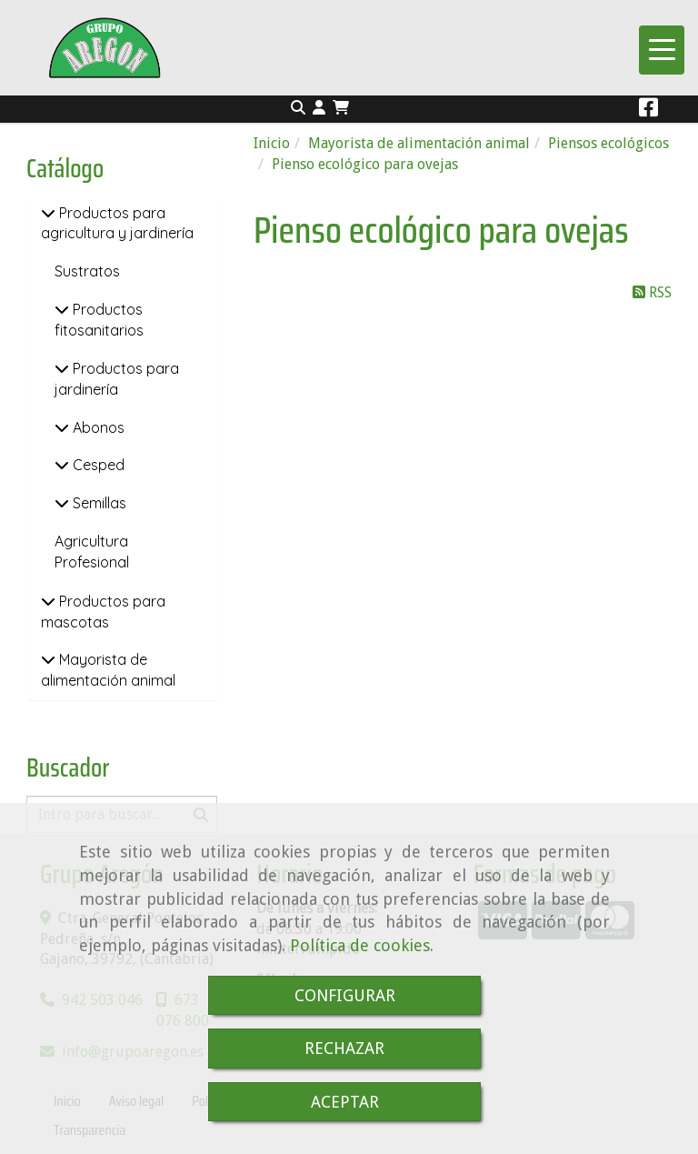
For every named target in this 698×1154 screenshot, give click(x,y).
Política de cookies (360, 945)
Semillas (97, 503)
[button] (319, 109)
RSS (652, 292)
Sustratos (87, 271)
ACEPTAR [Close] (345, 1101)
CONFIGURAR (344, 995)
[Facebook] (648, 110)
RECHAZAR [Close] (344, 1048)
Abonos (97, 427)
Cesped (97, 465)
